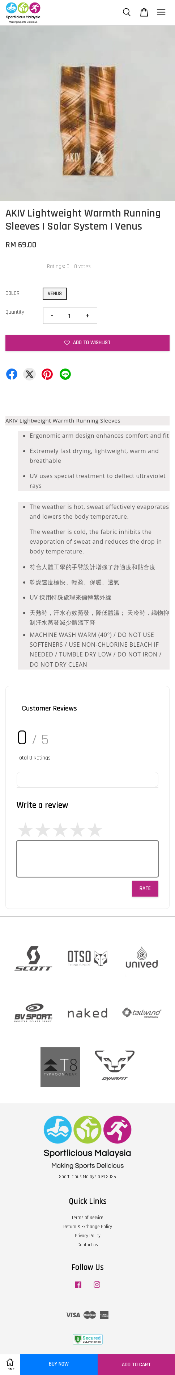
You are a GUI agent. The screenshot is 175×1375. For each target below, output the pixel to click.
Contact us (87, 1245)
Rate (145, 888)
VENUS (55, 293)
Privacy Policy (88, 1236)
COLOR (12, 293)
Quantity (14, 312)
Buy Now (59, 1363)
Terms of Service (87, 1217)
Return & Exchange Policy (87, 1227)
